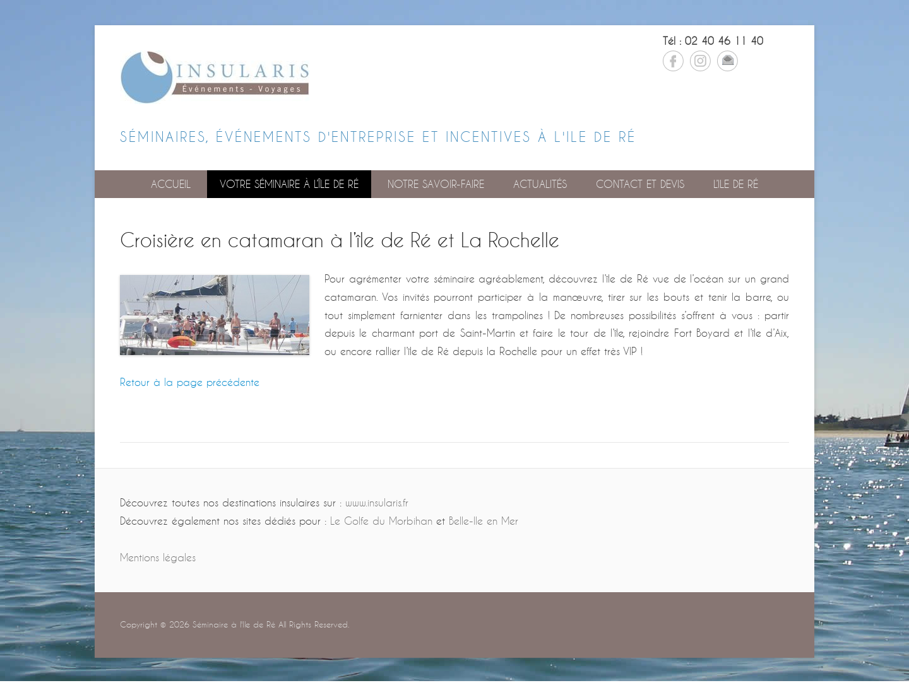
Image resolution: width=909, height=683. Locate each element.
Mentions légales (158, 557)
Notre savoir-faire (436, 184)
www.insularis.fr (376, 502)
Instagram (700, 60)
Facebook (673, 60)
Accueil (171, 184)
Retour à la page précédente (189, 382)
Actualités (540, 184)
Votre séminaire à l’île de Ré (289, 184)
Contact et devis (640, 184)
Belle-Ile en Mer (483, 521)
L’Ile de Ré (735, 184)
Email (727, 60)
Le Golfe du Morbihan (381, 521)
